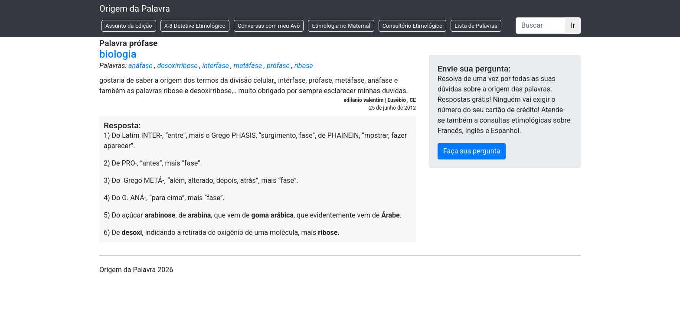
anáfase (140, 66)
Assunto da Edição (128, 26)
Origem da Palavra (134, 8)
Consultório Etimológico (412, 26)
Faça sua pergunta (471, 151)
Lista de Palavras (475, 26)
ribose (303, 66)
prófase (278, 66)
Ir (573, 25)
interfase (216, 66)
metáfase (248, 66)
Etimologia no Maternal (341, 26)
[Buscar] (541, 25)
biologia (118, 54)
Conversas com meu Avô (269, 26)
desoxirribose (177, 66)
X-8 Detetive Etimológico (195, 26)
